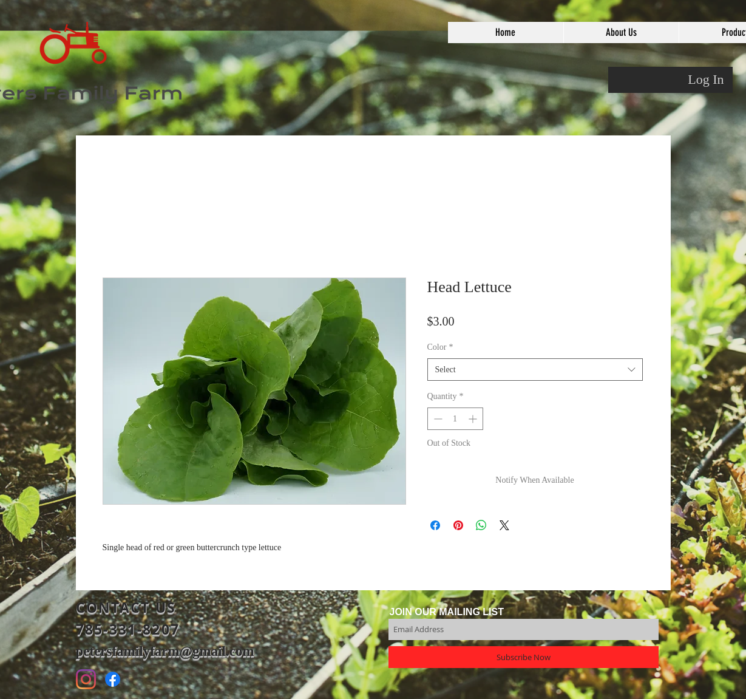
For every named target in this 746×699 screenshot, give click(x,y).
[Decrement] (436, 418)
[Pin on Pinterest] (458, 525)
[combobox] (535, 369)
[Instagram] (86, 679)
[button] (621, 32)
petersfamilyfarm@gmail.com (165, 651)
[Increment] (473, 418)
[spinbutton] (455, 418)
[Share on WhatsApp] (481, 525)
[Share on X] (504, 525)
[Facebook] (113, 679)
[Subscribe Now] (523, 657)
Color (440, 347)
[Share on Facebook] (435, 525)
